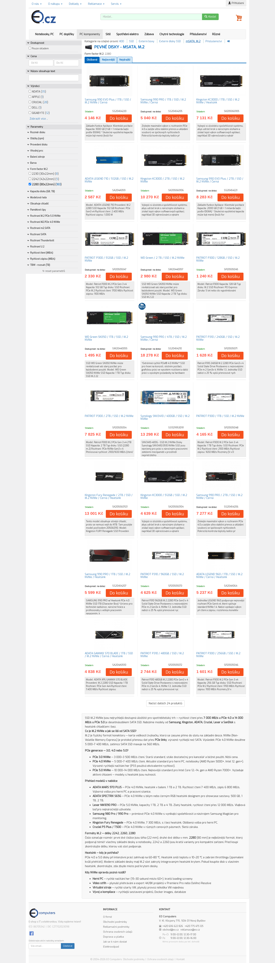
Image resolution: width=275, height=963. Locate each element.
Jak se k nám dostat (115, 941)
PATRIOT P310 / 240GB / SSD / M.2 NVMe (218, 338)
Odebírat (67, 946)
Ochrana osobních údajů (117, 931)
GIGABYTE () (39, 113)
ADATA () (37, 91)
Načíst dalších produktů (165, 703)
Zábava (149, 34)
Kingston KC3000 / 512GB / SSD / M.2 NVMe (164, 496)
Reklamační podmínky (116, 926)
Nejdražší (124, 59)
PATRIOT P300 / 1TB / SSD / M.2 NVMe (220, 416)
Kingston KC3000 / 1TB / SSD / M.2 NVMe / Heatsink (217, 101)
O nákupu (55, 4)
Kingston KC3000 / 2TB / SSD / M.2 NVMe (162, 180)
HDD (121, 41)
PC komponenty (90, 34)
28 (45, 102)
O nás (37, 4)
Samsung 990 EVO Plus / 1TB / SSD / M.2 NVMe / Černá (108, 101)
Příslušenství (198, 34)
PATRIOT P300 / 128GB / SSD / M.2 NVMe (218, 259)
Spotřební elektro (127, 34)
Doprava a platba (113, 936)
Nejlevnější (108, 59)
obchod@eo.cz (171, 929)
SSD (131, 41)
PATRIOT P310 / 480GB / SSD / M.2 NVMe (162, 655)
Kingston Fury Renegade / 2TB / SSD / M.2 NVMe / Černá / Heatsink (109, 496)
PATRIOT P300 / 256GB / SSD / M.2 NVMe (218, 655)
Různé (216, 34)
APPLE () (36, 97)
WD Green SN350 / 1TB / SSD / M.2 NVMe (106, 338)
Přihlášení (236, 3)
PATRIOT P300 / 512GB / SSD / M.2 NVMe (106, 259)
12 (47, 113)
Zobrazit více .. (39, 119)
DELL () (35, 107)
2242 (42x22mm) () (44, 179)
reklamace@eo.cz (190, 929)
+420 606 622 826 (173, 926)
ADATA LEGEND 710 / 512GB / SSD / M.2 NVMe (109, 180)
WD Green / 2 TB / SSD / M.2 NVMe (162, 258)
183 (58, 184)
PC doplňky (67, 34)
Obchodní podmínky (115, 921)
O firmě (107, 916)
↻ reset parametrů (53, 271)
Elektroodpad (111, 946)
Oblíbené (92, 59)
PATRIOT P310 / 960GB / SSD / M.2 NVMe (162, 575)
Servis (116, 4)
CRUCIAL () (38, 102)
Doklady (75, 4)
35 (43, 91)
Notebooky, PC (44, 34)
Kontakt (180, 959)
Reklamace (96, 4)
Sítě (108, 34)
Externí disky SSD (170, 41)
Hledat (210, 17)
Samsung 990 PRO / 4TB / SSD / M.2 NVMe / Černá (164, 338)
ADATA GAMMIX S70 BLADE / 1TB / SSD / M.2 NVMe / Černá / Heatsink (109, 655)
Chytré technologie (171, 34)
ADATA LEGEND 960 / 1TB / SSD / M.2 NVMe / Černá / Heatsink (219, 575)
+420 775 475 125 (194, 926)
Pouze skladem (40, 48)
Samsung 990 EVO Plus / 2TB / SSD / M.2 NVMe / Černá (219, 180)
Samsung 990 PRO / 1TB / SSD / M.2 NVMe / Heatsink (107, 575)
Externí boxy (146, 41)
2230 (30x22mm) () (44, 174)
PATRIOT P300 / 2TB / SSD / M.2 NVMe (109, 416)
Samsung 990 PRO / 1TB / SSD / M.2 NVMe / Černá (163, 101)
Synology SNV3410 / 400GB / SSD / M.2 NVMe (165, 417)
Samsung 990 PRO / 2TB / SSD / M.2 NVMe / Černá (219, 496)
